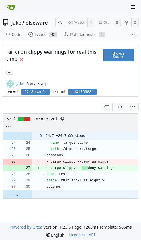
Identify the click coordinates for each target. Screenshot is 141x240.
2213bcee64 (35, 92)
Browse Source (118, 55)
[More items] (134, 34)
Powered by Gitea (25, 227)
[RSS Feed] (60, 22)
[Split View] (120, 107)
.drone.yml (46, 119)
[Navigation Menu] (133, 7)
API (92, 234)
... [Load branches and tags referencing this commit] (9, 72)
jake (16, 22)
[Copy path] (62, 119)
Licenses (77, 234)
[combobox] (107, 107)
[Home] (11, 7)
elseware (37, 22)
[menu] (133, 107)
